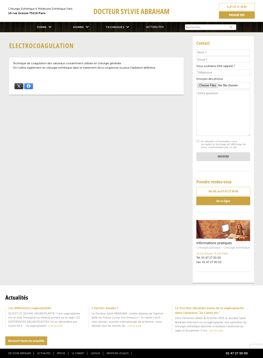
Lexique (95, 353)
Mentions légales (118, 353)
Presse (61, 353)
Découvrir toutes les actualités (26, 341)
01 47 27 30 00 (237, 7)
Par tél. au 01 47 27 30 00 (223, 191)
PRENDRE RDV (237, 15)
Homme (78, 27)
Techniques (115, 27)
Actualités (155, 27)
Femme (42, 27)
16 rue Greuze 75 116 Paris (212, 253)
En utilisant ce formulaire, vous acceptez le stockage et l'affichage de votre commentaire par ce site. (223, 144)
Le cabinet (78, 353)
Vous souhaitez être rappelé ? (215, 66)
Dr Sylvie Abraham (19, 353)
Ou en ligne (223, 201)
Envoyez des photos (209, 79)
